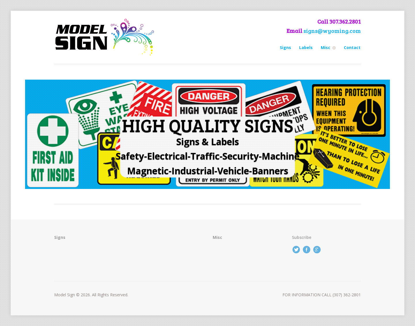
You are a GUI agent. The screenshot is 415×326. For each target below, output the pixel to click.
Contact (352, 47)
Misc (325, 47)
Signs (285, 47)
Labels (306, 47)
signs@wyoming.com (332, 31)
